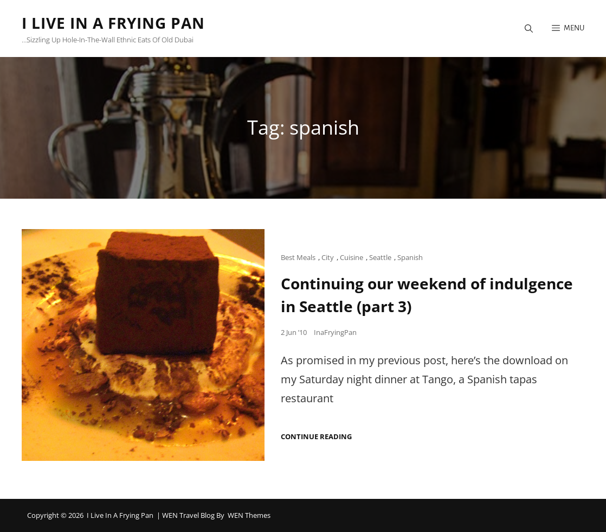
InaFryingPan (335, 332)
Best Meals (298, 257)
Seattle (380, 257)
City (327, 257)
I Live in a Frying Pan (113, 22)
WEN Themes (249, 515)
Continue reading (316, 436)
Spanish (410, 257)
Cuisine (351, 257)
